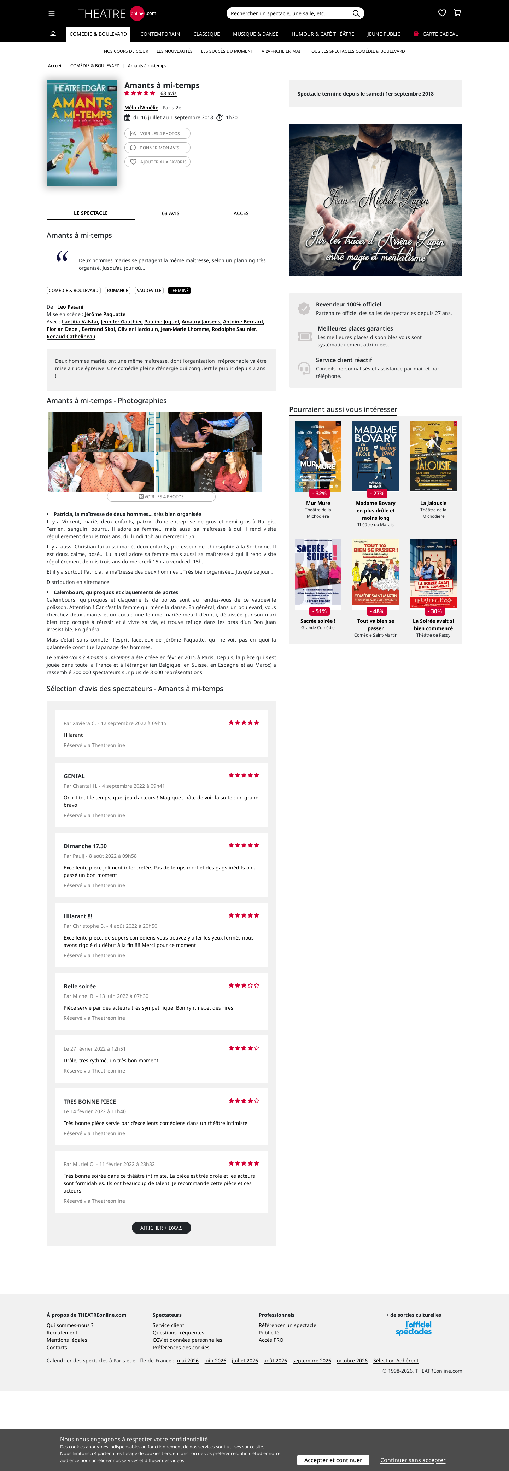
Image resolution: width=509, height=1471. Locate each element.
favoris (158, 162)
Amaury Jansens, (202, 321)
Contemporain (160, 33)
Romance (117, 290)
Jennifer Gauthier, (122, 321)
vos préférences (221, 1453)
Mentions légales (67, 1419)
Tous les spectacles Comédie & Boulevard (357, 51)
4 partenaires (108, 1453)
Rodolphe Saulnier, (234, 329)
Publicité (269, 1412)
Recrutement (62, 1412)
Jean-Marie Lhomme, (185, 329)
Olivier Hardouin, (138, 329)
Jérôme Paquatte (105, 314)
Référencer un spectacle (287, 1404)
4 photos (155, 134)
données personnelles (196, 1419)
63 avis (168, 93)
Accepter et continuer (333, 1460)
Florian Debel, (63, 329)
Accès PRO (271, 1419)
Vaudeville (149, 290)
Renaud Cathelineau (71, 336)
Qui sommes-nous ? (70, 1404)
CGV (157, 1419)
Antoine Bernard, (243, 321)
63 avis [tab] (171, 213)
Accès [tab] (241, 213)
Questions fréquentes (178, 1412)
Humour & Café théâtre (323, 33)
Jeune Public (384, 33)
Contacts (57, 1427)
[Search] (287, 13)
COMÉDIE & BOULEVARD (74, 290)
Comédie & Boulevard (98, 33)
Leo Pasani (70, 306)
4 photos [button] (199, 492)
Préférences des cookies (181, 1427)
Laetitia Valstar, (80, 321)
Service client (168, 1404)
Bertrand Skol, (99, 329)
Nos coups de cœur (126, 51)
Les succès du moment (227, 51)
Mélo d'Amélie (141, 107)
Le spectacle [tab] (91, 212)
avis (154, 148)
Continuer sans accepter (413, 1460)
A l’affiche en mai (281, 51)
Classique (206, 33)
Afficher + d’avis (161, 1245)
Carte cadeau (436, 33)
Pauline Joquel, (162, 321)
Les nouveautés (175, 51)
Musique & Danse (256, 33)
